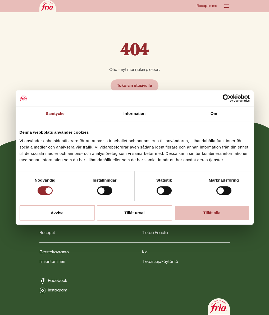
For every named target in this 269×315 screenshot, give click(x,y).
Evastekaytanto (54, 252)
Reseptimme (207, 6)
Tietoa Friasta (155, 233)
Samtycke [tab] (55, 113)
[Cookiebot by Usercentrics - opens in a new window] (226, 98)
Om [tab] (214, 113)
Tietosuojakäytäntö (160, 262)
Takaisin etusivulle (134, 86)
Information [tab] (135, 113)
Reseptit (47, 233)
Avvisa (57, 212)
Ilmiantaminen (52, 262)
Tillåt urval (135, 212)
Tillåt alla (211, 212)
